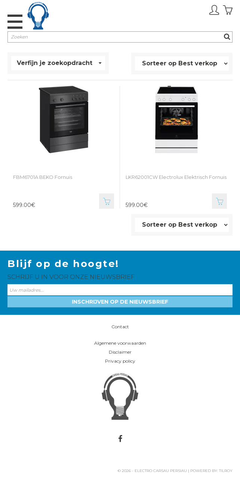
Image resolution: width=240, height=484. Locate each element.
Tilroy (226, 470)
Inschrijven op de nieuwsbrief (120, 301)
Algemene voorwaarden (120, 343)
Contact (120, 326)
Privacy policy (120, 361)
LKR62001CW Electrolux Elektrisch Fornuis (176, 177)
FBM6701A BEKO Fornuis (42, 177)
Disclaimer (120, 352)
